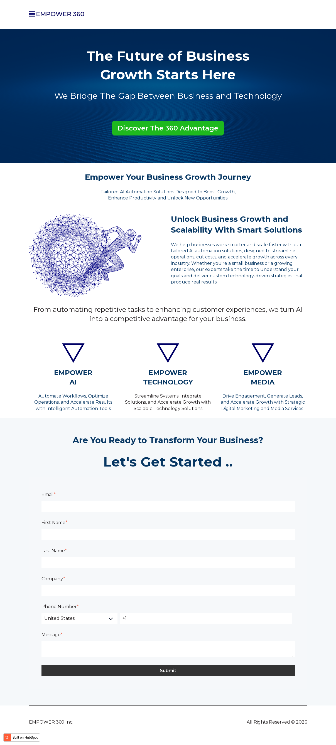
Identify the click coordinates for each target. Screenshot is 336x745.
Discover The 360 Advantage (168, 128)
